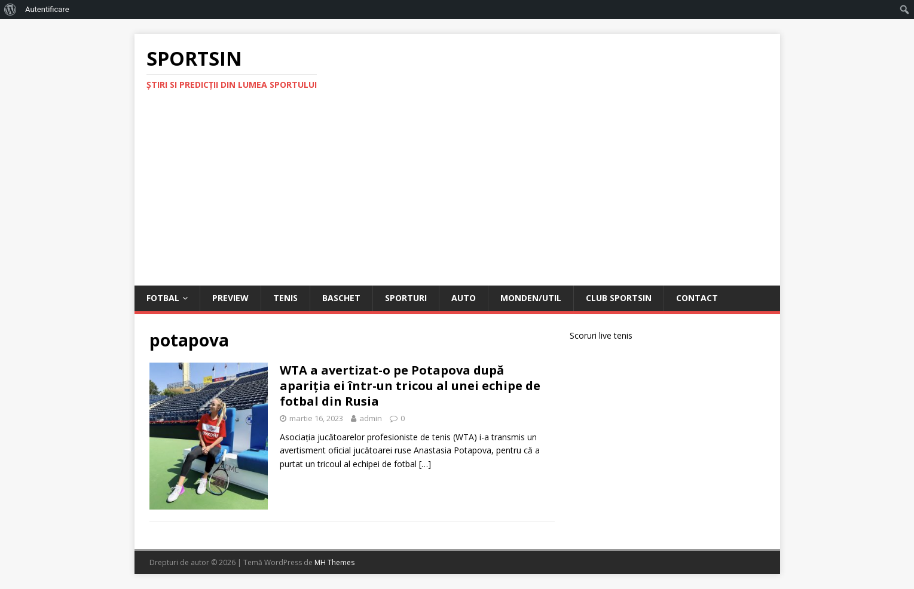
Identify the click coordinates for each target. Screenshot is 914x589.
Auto (463, 297)
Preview (230, 297)
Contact (697, 297)
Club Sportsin (619, 297)
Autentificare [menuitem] (47, 9)
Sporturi (406, 297)
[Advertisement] (457, 196)
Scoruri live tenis (601, 335)
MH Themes (334, 562)
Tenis (285, 297)
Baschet (341, 297)
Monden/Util (530, 297)
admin (370, 418)
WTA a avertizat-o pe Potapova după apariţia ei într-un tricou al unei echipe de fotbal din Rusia (410, 385)
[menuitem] (10, 9)
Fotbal (162, 297)
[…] (425, 464)
